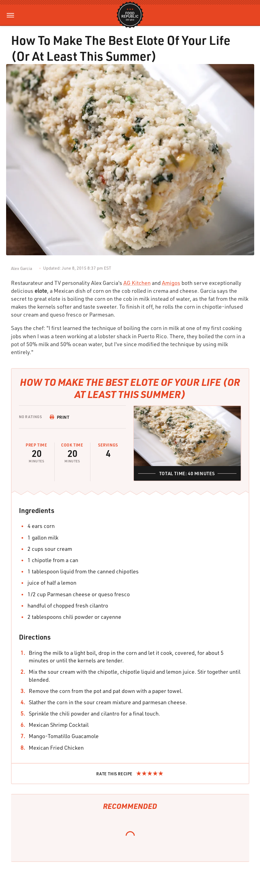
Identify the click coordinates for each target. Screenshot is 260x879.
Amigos (171, 282)
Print (59, 417)
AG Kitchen (137, 282)
